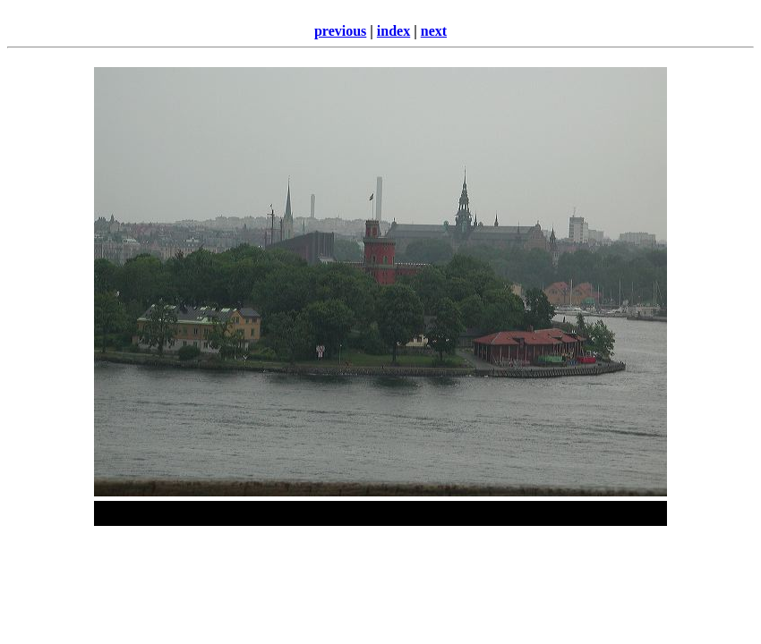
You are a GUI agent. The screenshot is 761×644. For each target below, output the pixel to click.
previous (340, 30)
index (393, 30)
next (434, 30)
